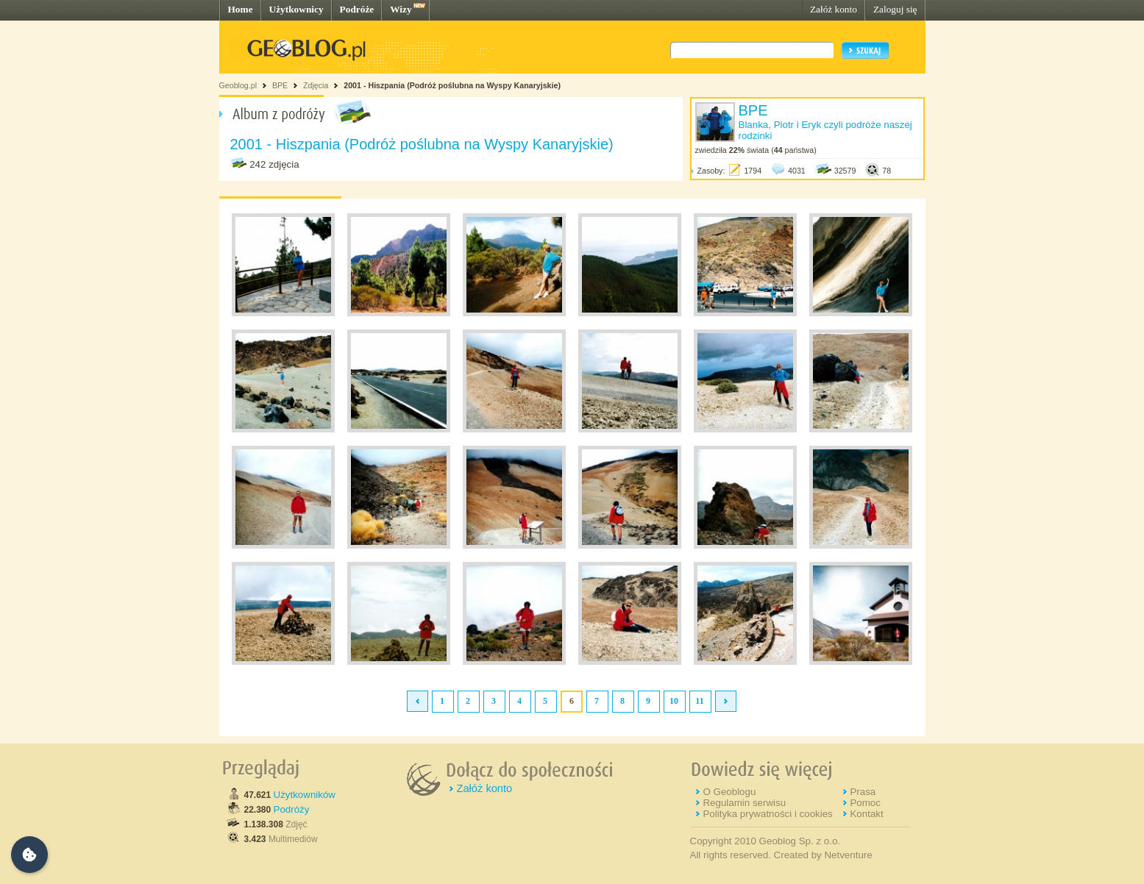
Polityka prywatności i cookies (767, 813)
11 (699, 701)
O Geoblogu (729, 791)
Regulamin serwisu (744, 802)
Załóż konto (833, 9)
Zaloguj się (895, 9)
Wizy (400, 9)
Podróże (357, 9)
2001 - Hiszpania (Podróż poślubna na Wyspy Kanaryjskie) (452, 85)
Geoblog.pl (238, 85)
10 (673, 701)
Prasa (862, 791)
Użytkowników (304, 794)
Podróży (292, 809)
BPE (280, 85)
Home (240, 9)
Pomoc (865, 802)
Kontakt (866, 813)
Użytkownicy (296, 9)
